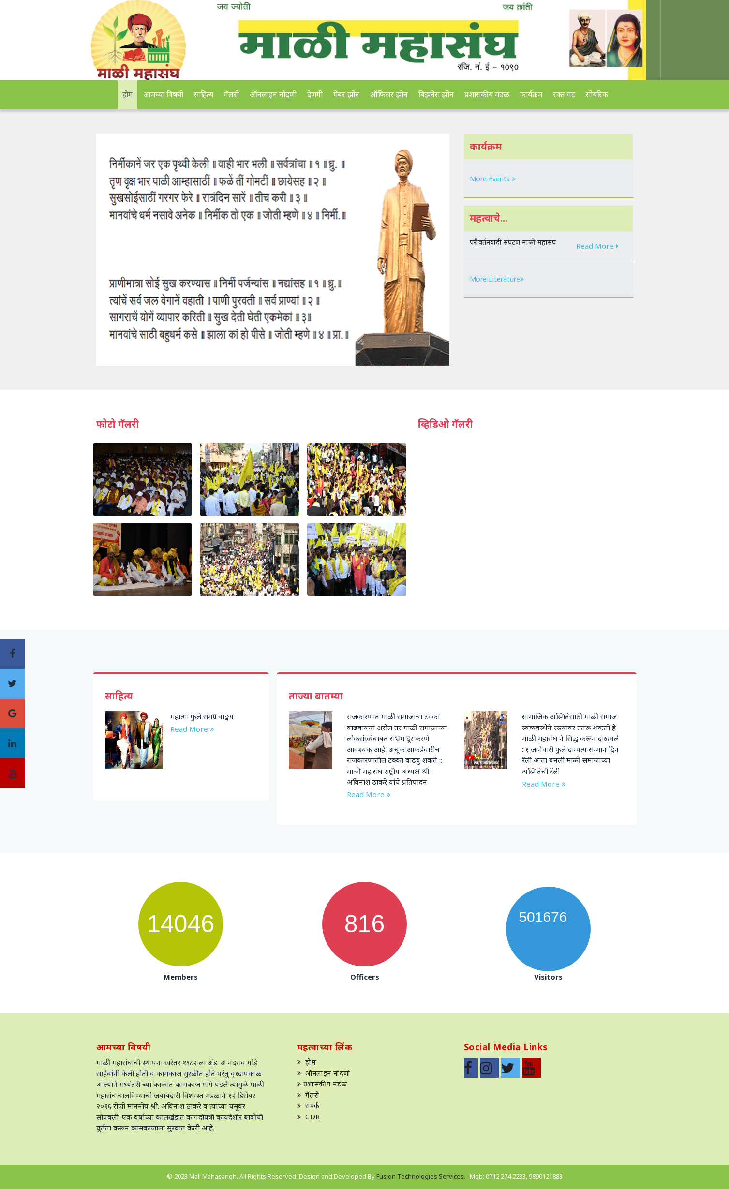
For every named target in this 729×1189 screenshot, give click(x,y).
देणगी (315, 94)
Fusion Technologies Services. (421, 1176)
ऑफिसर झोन (389, 94)
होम (127, 94)
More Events (493, 178)
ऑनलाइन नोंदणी (273, 94)
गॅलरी (231, 94)
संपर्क (308, 1105)
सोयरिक (597, 94)
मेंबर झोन (346, 94)
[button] (122, 250)
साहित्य (203, 94)
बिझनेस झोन (436, 94)
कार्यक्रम (531, 94)
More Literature (497, 278)
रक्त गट (564, 94)
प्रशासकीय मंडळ (486, 94)
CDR (308, 1116)
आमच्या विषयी (163, 94)
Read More (598, 245)
